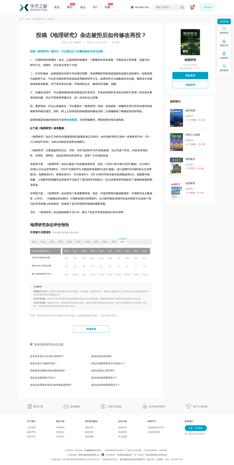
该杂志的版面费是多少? (104, 377)
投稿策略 (89, 436)
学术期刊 (60, 427)
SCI (95, 7)
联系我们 (189, 421)
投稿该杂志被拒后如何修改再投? (47, 370)
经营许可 (151, 421)
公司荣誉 (31, 427)
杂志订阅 (122, 421)
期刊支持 (89, 427)
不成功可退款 (114, 406)
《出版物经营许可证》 (92, 450)
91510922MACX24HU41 (156, 455)
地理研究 (190, 60)
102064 (160, 459)
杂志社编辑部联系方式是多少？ (108, 363)
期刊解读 (75, 406)
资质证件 (31, 436)
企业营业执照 (153, 432)
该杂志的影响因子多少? (43, 377)
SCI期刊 (60, 436)
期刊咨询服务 (91, 421)
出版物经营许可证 (155, 427)
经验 (107, 7)
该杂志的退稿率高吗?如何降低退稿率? (51, 384)
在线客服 (71, 119)
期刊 (69, 7)
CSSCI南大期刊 (190, 65)
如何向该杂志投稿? (101, 356)
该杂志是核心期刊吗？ (103, 370)
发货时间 (122, 427)
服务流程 (89, 432)
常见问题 (122, 436)
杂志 (82, 7)
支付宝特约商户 (157, 406)
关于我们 (31, 421)
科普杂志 (60, 432)
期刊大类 (60, 421)
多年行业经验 (200, 406)
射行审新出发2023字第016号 (132, 459)
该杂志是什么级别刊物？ (43, 363)
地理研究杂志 (38, 19)
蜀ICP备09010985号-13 (89, 455)
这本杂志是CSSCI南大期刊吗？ (47, 356)
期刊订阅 (38, 406)
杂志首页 (190, 75)
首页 (57, 7)
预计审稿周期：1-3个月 (190, 68)
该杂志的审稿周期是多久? (105, 384)
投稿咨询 (91, 329)
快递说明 (122, 432)
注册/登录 (207, 7)
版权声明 (31, 432)
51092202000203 (124, 455)
